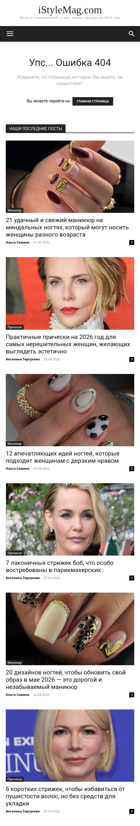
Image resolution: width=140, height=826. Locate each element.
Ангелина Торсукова (23, 359)
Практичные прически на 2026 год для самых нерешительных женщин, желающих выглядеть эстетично (68, 344)
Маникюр (15, 210)
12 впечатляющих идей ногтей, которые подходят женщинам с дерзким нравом (63, 457)
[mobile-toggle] (10, 34)
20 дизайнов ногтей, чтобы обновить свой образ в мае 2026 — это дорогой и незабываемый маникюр (66, 679)
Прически (15, 327)
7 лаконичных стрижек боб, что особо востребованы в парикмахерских (59, 566)
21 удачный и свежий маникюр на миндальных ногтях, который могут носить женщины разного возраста (67, 227)
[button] (132, 34)
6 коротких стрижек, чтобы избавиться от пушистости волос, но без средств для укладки (65, 796)
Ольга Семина (17, 242)
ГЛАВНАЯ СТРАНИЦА (93, 101)
